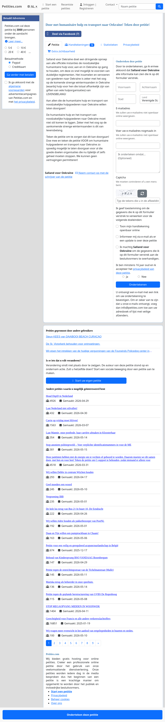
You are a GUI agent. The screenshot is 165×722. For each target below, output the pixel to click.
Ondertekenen (138, 284)
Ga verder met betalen (20, 75)
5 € (10, 48)
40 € (23, 52)
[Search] (137, 6)
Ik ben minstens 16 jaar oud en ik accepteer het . (136, 269)
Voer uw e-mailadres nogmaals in (136, 131)
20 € (11, 52)
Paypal (16, 62)
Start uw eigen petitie (86, 380)
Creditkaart (19, 67)
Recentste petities (67, 6)
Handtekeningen (79, 45)
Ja (127, 276)
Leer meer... (14, 41)
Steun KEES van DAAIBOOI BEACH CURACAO (74, 336)
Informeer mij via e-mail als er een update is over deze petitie (138, 238)
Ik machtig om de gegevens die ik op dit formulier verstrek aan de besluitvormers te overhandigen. (139, 252)
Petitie (53, 44)
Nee (143, 276)
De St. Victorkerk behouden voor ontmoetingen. (73, 344)
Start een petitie (49, 6)
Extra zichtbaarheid (61, 51)
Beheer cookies (60, 699)
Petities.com (12, 6)
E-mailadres (123, 108)
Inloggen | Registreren (87, 6)
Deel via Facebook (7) (62, 34)
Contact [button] (111, 4)
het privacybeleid (24, 101)
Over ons (56, 703)
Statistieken (109, 44)
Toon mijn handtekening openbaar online (134, 228)
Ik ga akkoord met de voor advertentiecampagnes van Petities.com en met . (22, 92)
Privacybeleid (131, 44)
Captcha (121, 177)
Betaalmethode (14, 59)
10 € (23, 48)
